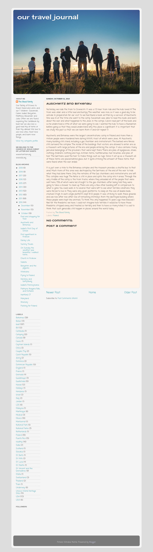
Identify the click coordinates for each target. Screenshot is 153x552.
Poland (56, 215)
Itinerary (24, 302)
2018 (21, 171)
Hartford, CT (26, 294)
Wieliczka (25, 271)
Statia (18, 474)
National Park (22, 425)
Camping (19, 334)
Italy (17, 398)
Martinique (20, 411)
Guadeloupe (21, 378)
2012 (21, 194)
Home (92, 292)
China (18, 348)
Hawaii (19, 384)
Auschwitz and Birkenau (27, 223)
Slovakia (19, 451)
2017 (21, 175)
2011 (21, 198)
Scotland (19, 448)
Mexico (19, 418)
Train (18, 484)
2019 (21, 167)
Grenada (19, 374)
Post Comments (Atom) (68, 298)
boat (18, 324)
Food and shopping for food (30, 217)
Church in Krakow (28, 258)
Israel (18, 394)
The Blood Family (26, 102)
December (26, 205)
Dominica (20, 361)
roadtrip (19, 441)
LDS (17, 405)
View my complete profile (27, 141)
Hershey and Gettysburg (26, 280)
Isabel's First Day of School (29, 229)
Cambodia (20, 331)
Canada (19, 337)
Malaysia (19, 408)
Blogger (92, 542)
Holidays (19, 388)
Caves (18, 341)
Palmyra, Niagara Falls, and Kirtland (30, 289)
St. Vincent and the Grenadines (24, 469)
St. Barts (19, 455)
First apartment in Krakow (28, 235)
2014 (21, 187)
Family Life (25, 240)
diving (18, 358)
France (19, 371)
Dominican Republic (24, 364)
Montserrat (21, 421)
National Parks (22, 428)
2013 (21, 191)
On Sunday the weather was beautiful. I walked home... (29, 251)
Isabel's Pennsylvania (30, 285)
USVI (18, 500)
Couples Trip (21, 351)
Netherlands (21, 431)
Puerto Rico (21, 438)
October (25, 213)
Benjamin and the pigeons (28, 267)
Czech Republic (22, 354)
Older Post (130, 292)
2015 (21, 183)
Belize (18, 321)
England (19, 368)
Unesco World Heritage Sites (26, 492)
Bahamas (20, 317)
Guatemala (20, 381)
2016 (21, 179)
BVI (17, 327)
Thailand (19, 480)
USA (18, 496)
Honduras (20, 391)
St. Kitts (19, 458)
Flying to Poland (27, 275)
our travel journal (47, 17)
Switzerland (21, 477)
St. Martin (20, 465)
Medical (19, 415)
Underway (20, 487)
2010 (21, 202)
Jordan (19, 401)
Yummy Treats (27, 244)
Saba (18, 445)
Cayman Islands (23, 344)
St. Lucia (19, 462)
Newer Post (53, 292)
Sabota (24, 262)
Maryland (25, 298)
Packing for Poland (29, 305)
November (26, 209)
